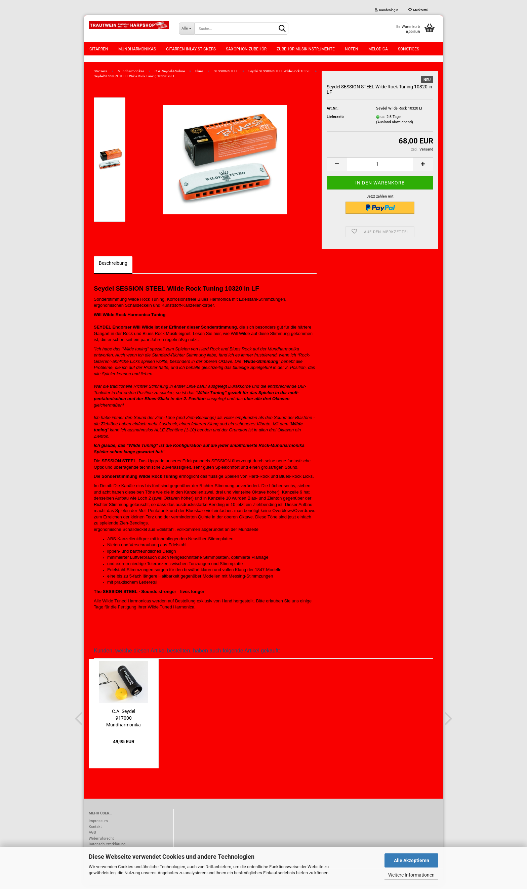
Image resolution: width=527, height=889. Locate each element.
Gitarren (98, 49)
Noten (351, 49)
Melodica (378, 49)
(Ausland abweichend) (394, 126)
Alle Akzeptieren (411, 860)
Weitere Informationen (411, 875)
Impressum (98, 824)
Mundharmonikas (137, 49)
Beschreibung (113, 266)
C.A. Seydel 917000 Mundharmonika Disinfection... (123, 721)
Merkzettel (418, 10)
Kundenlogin (386, 10)
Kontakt (95, 830)
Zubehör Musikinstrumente (306, 49)
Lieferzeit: (335, 120)
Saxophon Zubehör (246, 49)
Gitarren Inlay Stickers (191, 49)
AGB (92, 836)
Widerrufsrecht (101, 842)
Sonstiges (408, 49)
